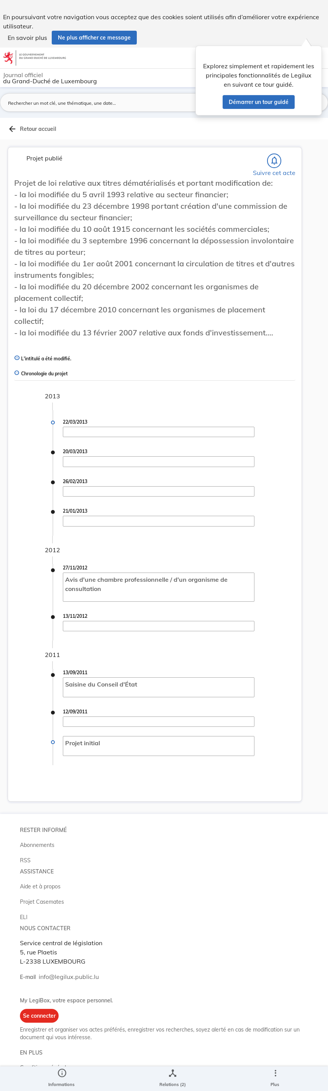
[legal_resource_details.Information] (61, 1078)
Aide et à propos (40, 886)
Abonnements (37, 845)
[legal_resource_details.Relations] (172, 1078)
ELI (24, 917)
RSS (25, 860)
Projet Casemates (42, 901)
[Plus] (275, 1078)
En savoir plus (27, 37)
